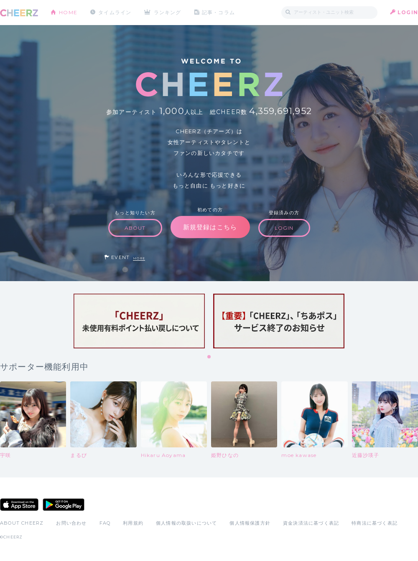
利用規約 (133, 523)
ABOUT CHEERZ (21, 523)
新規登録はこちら (210, 227)
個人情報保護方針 (249, 523)
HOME (68, 12)
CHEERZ (19, 12)
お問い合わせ (71, 523)
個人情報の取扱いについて (186, 523)
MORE (139, 258)
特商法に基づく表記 (375, 523)
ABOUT (135, 228)
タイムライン (114, 12)
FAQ (105, 523)
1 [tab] (209, 357)
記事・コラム (218, 12)
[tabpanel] (139, 321)
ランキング (167, 12)
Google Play (63, 504)
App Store (19, 504)
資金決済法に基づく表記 (311, 523)
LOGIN (408, 12)
